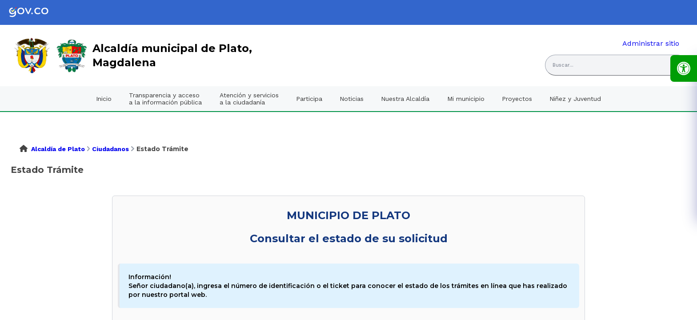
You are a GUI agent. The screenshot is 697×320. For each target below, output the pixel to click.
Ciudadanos (110, 148)
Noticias (352, 98)
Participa (309, 98)
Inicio (104, 98)
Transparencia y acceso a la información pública (165, 99)
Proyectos (517, 98)
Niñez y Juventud (575, 98)
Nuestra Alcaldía (405, 98)
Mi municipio (466, 98)
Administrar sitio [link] (650, 43)
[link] (35, 12)
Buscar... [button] (563, 65)
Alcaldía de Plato (58, 148)
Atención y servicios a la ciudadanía (249, 99)
